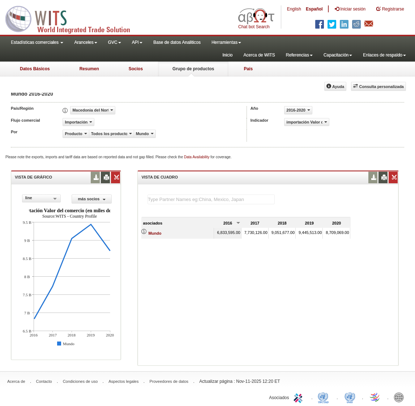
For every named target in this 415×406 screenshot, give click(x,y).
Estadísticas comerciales (37, 42)
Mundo (154, 233)
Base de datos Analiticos (177, 42)
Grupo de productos (193, 68)
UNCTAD (324, 397)
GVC (114, 42)
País (248, 68)
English (294, 9)
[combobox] (41, 198)
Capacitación (338, 55)
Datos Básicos (35, 68)
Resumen (89, 68)
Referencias (299, 55)
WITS (72, 18)
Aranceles (85, 42)
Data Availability (197, 157)
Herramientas (226, 42)
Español (314, 9)
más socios (92, 199)
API (137, 42)
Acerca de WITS (259, 55)
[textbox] (211, 199)
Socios (136, 68)
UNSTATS (350, 397)
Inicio (227, 55)
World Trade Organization (375, 397)
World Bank (400, 397)
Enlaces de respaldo (384, 55)
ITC (299, 397)
